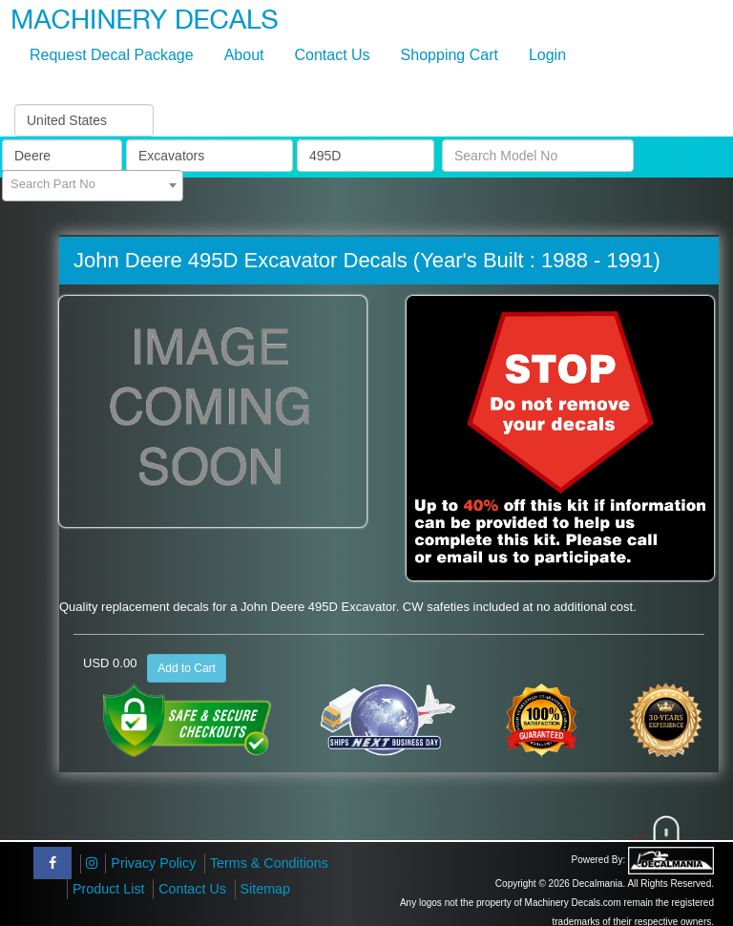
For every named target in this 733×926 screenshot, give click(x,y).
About (244, 55)
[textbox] (92, 184)
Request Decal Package (112, 55)
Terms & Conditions (269, 863)
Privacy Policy (153, 863)
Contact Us (331, 55)
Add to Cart (186, 668)
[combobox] (92, 185)
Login (547, 55)
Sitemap (265, 888)
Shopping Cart (449, 55)
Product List (109, 888)
